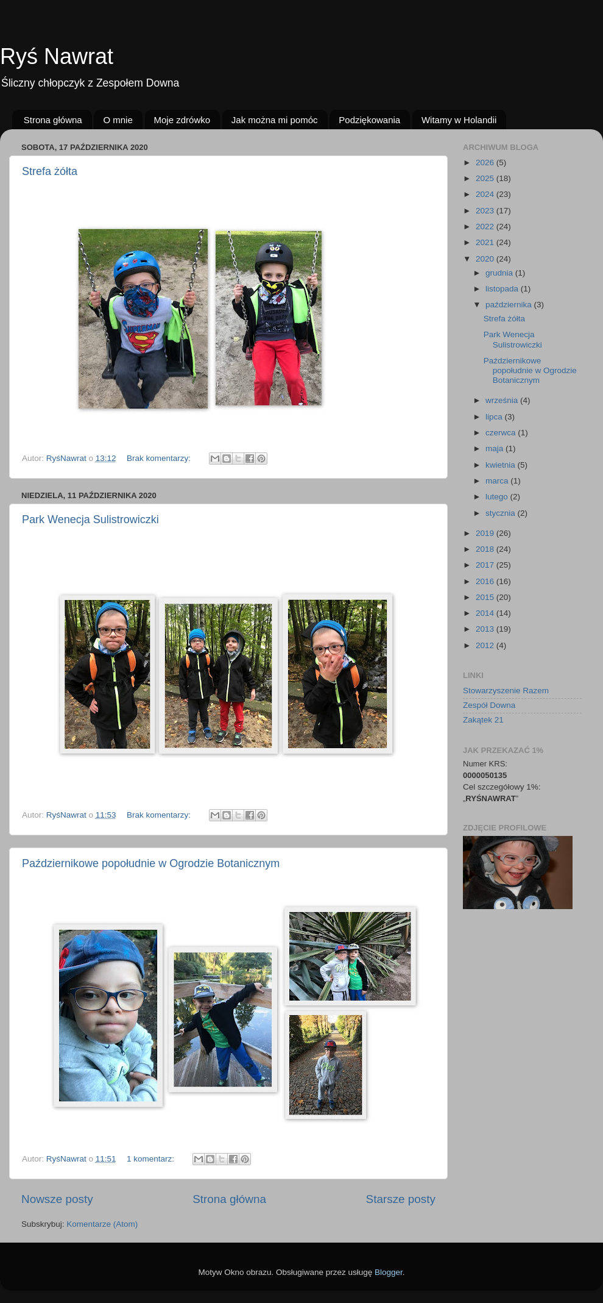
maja (495, 448)
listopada (503, 288)
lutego (497, 496)
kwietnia (501, 464)
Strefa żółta (49, 171)
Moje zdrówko (182, 120)
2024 (486, 194)
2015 (486, 597)
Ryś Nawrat (56, 56)
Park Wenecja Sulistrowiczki (90, 519)
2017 (486, 564)
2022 (486, 226)
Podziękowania (369, 120)
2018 (486, 549)
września (502, 400)
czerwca (501, 432)
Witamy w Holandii (458, 120)
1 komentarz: (152, 1158)
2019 (486, 533)
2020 (486, 258)
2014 (486, 613)
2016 (486, 581)
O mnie (117, 120)
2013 (486, 629)
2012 (486, 645)
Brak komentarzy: (160, 458)
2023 (486, 210)
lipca (495, 416)
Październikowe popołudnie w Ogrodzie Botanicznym (151, 863)
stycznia (501, 513)
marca (497, 480)
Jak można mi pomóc (274, 120)
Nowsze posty (57, 1199)
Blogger (389, 1272)
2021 (486, 242)
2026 (486, 162)
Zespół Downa (489, 705)
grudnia (500, 272)
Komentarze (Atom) (102, 1224)
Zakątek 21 (483, 719)
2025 (486, 178)
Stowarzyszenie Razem (506, 690)
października (509, 304)
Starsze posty (401, 1199)
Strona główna (53, 120)
